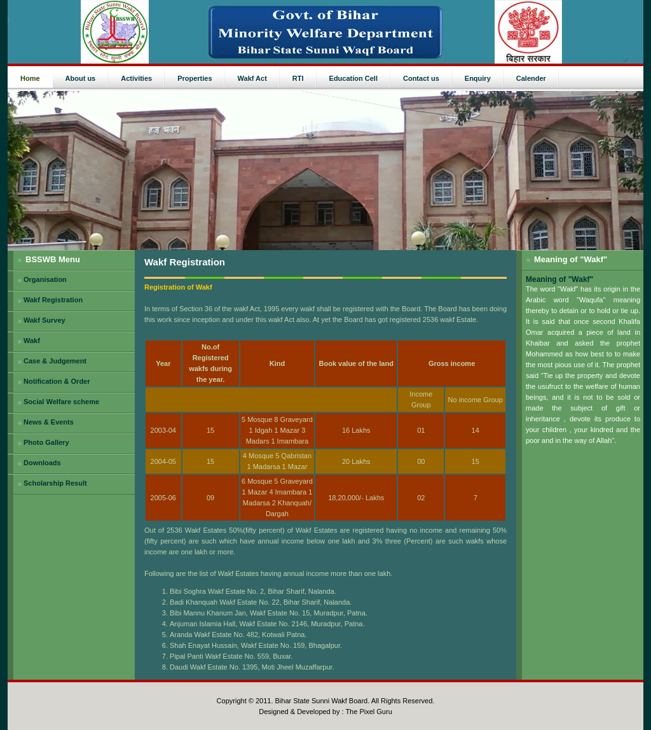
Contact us (421, 78)
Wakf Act (252, 78)
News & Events (49, 422)
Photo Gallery (46, 442)
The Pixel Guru (368, 711)
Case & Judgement (55, 361)
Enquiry (478, 78)
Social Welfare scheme (61, 401)
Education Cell (353, 78)
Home (30, 78)
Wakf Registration (53, 300)
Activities (136, 78)
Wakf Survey (44, 320)
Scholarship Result (55, 483)
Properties (194, 78)
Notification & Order (57, 381)
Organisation (45, 279)
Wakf (32, 340)
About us (80, 78)
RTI (298, 78)
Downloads (42, 463)
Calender (531, 78)
